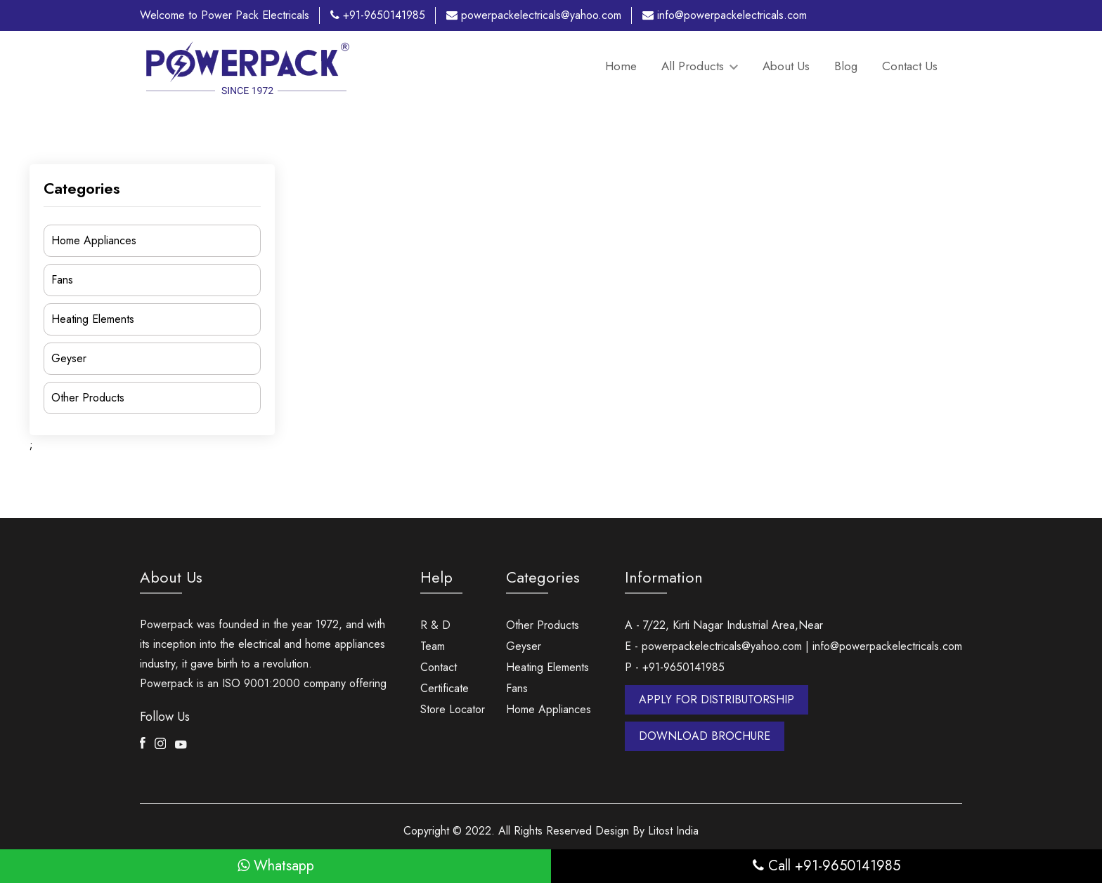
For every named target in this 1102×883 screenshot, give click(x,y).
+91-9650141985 (377, 15)
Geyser (68, 358)
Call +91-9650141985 (826, 866)
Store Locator (452, 709)
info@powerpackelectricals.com (724, 15)
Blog (845, 66)
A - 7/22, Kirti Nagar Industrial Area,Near (724, 625)
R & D (435, 625)
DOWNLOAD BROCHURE (704, 736)
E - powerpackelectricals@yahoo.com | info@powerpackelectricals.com (793, 646)
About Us (786, 66)
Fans (62, 280)
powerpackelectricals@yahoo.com (533, 15)
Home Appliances (93, 240)
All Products (699, 66)
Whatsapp (276, 866)
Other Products (87, 398)
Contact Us (910, 66)
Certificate (444, 688)
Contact (438, 667)
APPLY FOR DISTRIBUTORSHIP (716, 699)
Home (621, 66)
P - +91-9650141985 (675, 667)
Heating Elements (92, 319)
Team (432, 646)
